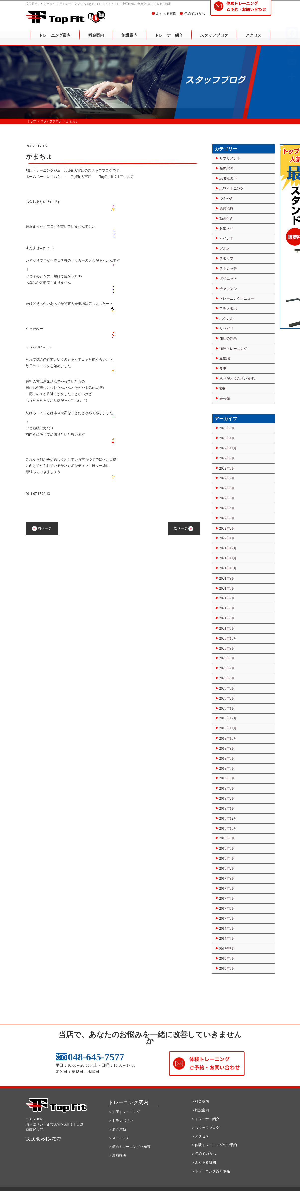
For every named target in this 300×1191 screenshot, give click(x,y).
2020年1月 (227, 708)
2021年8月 (227, 588)
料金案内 (96, 39)
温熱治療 (226, 208)
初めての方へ (192, 17)
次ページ (184, 528)
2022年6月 (227, 488)
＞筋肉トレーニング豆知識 (129, 1147)
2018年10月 (228, 828)
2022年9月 (227, 458)
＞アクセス (200, 1136)
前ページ (42, 528)
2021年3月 (227, 628)
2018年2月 (227, 868)
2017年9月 (227, 878)
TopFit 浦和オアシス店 (116, 177)
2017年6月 (227, 908)
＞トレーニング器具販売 (210, 1171)
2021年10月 (228, 568)
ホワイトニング (231, 188)
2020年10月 (228, 638)
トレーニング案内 (55, 39)
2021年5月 (227, 618)
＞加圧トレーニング (124, 1112)
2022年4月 (227, 508)
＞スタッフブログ (205, 1128)
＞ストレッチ (119, 1138)
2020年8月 (227, 658)
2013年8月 (227, 949)
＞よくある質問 (203, 1162)
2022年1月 (227, 538)
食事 (222, 368)
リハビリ (226, 328)
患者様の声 (228, 178)
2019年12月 (228, 718)
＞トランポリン (121, 1121)
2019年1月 (227, 808)
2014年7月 (227, 938)
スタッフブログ (214, 39)
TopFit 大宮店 (81, 177)
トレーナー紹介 (169, 39)
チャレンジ (228, 289)
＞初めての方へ (203, 1154)
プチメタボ (228, 308)
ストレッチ (228, 268)
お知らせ (226, 228)
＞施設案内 (200, 1110)
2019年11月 (228, 728)
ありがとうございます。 (238, 378)
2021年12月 (228, 548)
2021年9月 (227, 578)
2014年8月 (227, 928)
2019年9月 (227, 748)
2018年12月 (228, 818)
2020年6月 (227, 678)
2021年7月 (227, 598)
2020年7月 (227, 668)
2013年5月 (227, 968)
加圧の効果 (228, 338)
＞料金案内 (200, 1101)
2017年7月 (227, 898)
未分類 (224, 399)
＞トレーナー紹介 (205, 1119)
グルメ (224, 248)
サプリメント (229, 158)
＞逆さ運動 (117, 1129)
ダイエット (228, 278)
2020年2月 (227, 698)
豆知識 (224, 358)
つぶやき (226, 198)
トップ (31, 121)
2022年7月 (227, 478)
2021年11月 (228, 558)
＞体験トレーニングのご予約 (214, 1145)
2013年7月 (227, 958)
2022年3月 (227, 518)
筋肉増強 (226, 168)
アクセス (253, 39)
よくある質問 (164, 17)
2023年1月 (227, 438)
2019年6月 (227, 778)
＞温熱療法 (117, 1155)
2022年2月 (227, 528)
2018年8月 (227, 838)
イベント (226, 238)
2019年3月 (227, 788)
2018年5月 (227, 848)
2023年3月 (227, 428)
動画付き (226, 218)
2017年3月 (227, 918)
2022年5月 (227, 498)
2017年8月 (227, 888)
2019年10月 (228, 738)
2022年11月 (228, 448)
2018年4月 (227, 858)
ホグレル (226, 318)
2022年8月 (227, 468)
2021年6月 (227, 608)
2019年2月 (227, 798)
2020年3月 (227, 688)
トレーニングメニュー (236, 298)
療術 (222, 388)
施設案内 (129, 39)
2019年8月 (227, 758)
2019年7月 (227, 768)
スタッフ (226, 258)
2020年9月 (227, 648)
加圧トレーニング (233, 349)
